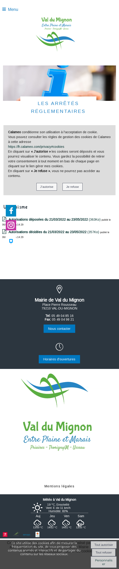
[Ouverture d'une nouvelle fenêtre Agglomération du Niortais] (27, 536)
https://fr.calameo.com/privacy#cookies (36, 146)
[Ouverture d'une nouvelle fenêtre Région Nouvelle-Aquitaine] (5, 536)
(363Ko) (55, 219)
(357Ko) (54, 232)
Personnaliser (103, 562)
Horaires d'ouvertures (59, 359)
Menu (13, 9)
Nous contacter (59, 329)
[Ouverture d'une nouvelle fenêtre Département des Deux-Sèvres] (16, 536)
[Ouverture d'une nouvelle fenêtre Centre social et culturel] (37, 536)
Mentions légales (59, 486)
